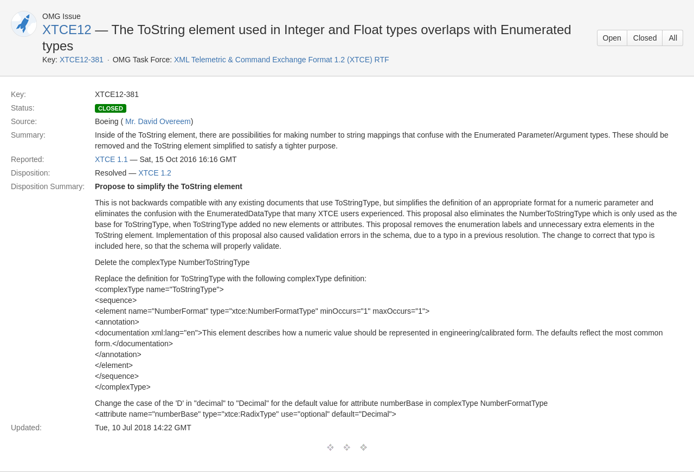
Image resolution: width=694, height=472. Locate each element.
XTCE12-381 (82, 59)
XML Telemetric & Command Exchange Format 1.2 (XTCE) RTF (281, 59)
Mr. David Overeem (158, 121)
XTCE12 (67, 29)
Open (612, 38)
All (673, 38)
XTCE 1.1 (111, 159)
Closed (645, 38)
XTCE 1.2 (154, 173)
